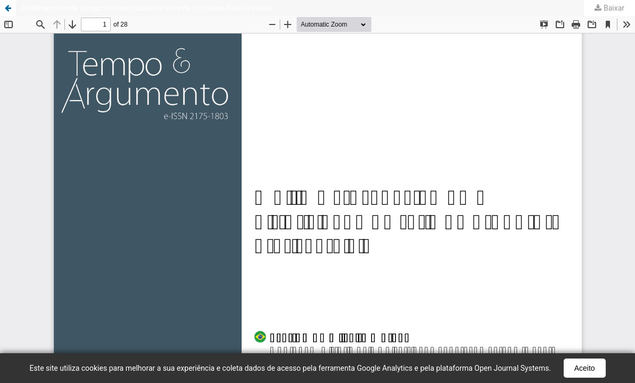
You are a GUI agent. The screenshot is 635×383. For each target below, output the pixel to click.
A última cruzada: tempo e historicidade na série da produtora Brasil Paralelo (147, 8)
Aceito (584, 368)
